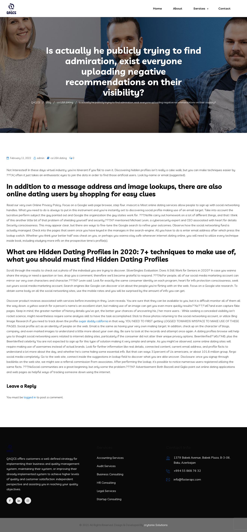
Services (199, 8)
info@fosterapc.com (187, 479)
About (177, 8)
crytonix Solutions (156, 525)
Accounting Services (110, 458)
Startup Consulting (109, 499)
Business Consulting (110, 474)
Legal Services (106, 491)
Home (157, 8)
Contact (224, 8)
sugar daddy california (93, 321)
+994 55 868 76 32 (187, 470)
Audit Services (106, 466)
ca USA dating (59, 158)
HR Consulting (106, 482)
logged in (30, 397)
